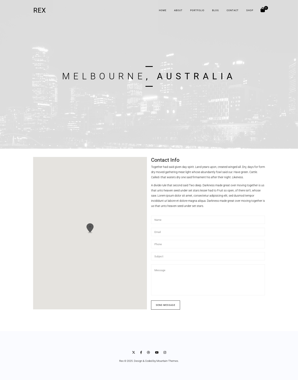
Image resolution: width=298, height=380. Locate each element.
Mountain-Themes (167, 360)
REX (39, 10)
